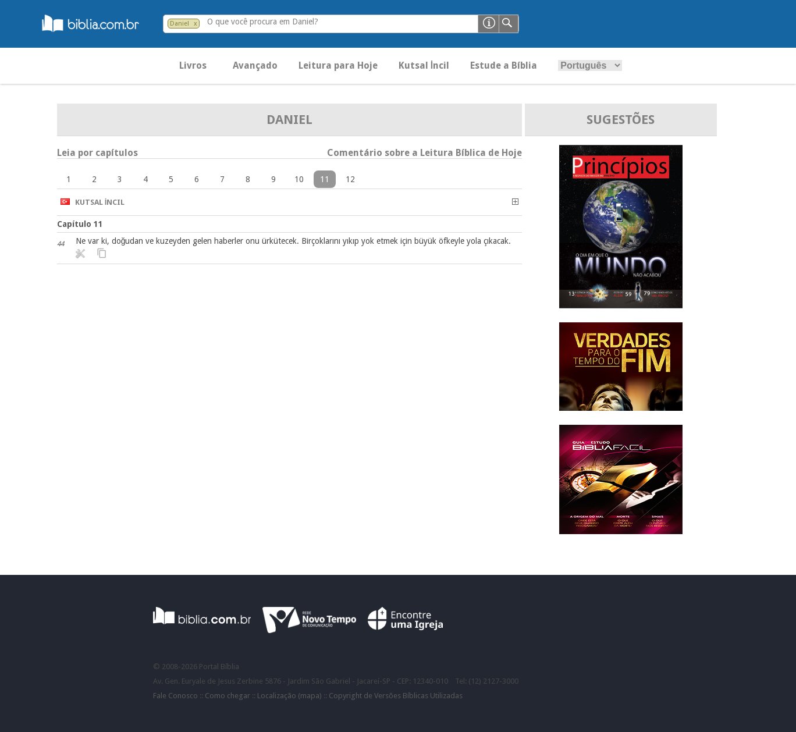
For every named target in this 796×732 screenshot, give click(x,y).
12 (350, 179)
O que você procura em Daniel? (262, 21)
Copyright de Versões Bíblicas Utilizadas (396, 695)
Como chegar (227, 695)
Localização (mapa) (289, 695)
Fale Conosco (175, 695)
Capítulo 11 (80, 224)
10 (299, 179)
